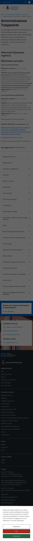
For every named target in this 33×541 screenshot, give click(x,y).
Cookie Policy (5, 511)
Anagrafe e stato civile (7, 401)
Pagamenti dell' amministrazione (12, 250)
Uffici (2, 371)
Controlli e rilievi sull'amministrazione (14, 238)
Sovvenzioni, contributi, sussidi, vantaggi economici (15, 218)
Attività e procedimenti (10, 199)
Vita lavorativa (5, 435)
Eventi (3, 463)
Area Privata (4, 526)
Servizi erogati (7, 244)
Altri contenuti (7, 280)
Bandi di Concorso (8, 181)
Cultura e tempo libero (7, 412)
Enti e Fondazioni (6, 383)
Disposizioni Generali (9, 157)
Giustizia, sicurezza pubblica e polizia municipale (15, 418)
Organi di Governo (6, 374)
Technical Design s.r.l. (13, 536)
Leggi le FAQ (4, 494)
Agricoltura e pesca (6, 395)
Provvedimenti (7, 205)
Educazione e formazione (8, 415)
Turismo (3, 432)
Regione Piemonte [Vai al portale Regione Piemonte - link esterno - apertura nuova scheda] (7, 2)
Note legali (4, 514)
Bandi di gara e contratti (10, 211)
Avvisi (2, 450)
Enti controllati (7, 193)
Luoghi (3, 460)
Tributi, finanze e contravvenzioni (10, 429)
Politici (3, 377)
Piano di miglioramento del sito (10, 520)
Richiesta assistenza (7, 503)
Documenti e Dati (6, 385)
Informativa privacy (6, 508)
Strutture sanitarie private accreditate (14, 286)
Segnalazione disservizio (8, 500)
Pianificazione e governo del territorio (14, 262)
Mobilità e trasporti (6, 423)
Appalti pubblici (5, 404)
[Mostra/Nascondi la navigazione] (3, 8)
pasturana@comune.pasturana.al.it (15, 480)
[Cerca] (28, 8)
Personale (6, 175)
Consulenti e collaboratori (10, 169)
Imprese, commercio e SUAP (9, 421)
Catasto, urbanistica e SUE (8, 409)
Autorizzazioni (5, 406)
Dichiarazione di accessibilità (9, 517)
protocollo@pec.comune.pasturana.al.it (15, 483)
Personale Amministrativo (8, 380)
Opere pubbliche (7, 256)
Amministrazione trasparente (9, 505)
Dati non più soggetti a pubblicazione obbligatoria (14, 293)
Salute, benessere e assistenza (10, 426)
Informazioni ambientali (10, 268)
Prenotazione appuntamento (9, 497)
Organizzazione (7, 163)
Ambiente (4, 398)
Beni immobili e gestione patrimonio (13, 231)
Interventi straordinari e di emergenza (14, 274)
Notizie (3, 444)
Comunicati (4, 447)
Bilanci (5, 225)
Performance (6, 187)
